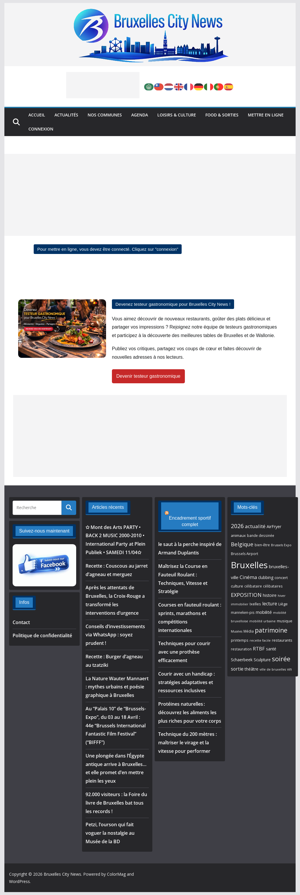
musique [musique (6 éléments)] (284, 620)
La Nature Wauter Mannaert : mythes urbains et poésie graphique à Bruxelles (117, 687)
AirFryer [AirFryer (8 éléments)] (274, 526)
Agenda (139, 115)
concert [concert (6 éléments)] (281, 577)
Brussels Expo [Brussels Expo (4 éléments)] (281, 545)
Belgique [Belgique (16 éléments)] (242, 544)
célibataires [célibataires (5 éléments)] (273, 586)
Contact (21, 622)
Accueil (36, 115)
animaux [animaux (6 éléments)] (238, 535)
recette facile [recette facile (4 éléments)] (260, 640)
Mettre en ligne (266, 115)
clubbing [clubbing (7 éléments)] (265, 577)
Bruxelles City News (62, 874)
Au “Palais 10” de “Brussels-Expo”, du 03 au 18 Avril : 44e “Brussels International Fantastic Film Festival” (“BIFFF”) (116, 725)
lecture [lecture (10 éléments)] (269, 603)
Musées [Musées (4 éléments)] (236, 631)
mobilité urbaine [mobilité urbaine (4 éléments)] (262, 621)
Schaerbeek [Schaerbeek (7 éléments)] (242, 659)
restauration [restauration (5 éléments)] (241, 649)
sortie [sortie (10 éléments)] (237, 669)
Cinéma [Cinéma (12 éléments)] (248, 577)
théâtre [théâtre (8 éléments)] (251, 669)
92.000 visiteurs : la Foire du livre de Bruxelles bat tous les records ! (116, 803)
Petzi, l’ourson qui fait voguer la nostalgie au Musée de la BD (110, 833)
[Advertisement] (102, 85)
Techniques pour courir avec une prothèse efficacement (184, 645)
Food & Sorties (221, 115)
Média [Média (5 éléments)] (248, 631)
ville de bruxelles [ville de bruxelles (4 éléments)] (273, 669)
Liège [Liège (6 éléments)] (283, 604)
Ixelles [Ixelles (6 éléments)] (255, 604)
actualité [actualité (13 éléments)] (255, 526)
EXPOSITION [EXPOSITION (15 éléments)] (246, 594)
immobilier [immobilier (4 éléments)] (239, 604)
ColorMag (116, 874)
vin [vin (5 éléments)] (289, 669)
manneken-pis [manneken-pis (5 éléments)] (243, 612)
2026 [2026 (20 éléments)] (237, 526)
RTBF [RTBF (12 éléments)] (259, 648)
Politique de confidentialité (42, 635)
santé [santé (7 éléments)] (271, 649)
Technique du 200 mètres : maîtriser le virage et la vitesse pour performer (187, 736)
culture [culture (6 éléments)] (237, 586)
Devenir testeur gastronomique (148, 376)
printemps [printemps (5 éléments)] (239, 640)
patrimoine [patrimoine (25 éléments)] (271, 630)
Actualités (66, 115)
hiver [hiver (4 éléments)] (282, 596)
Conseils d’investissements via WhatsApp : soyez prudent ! (115, 635)
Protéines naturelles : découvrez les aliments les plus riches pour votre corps (189, 706)
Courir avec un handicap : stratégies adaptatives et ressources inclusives (186, 675)
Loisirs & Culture (176, 115)
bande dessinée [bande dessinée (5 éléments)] (260, 535)
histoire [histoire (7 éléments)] (270, 595)
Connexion (40, 129)
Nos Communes (105, 115)
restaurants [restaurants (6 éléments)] (282, 640)
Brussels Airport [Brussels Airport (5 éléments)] (244, 553)
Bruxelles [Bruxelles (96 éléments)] (249, 565)
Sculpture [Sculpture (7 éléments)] (262, 659)
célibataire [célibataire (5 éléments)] (253, 586)
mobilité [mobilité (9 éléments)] (264, 612)
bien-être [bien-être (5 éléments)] (262, 544)
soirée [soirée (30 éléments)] (281, 658)
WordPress (19, 881)
